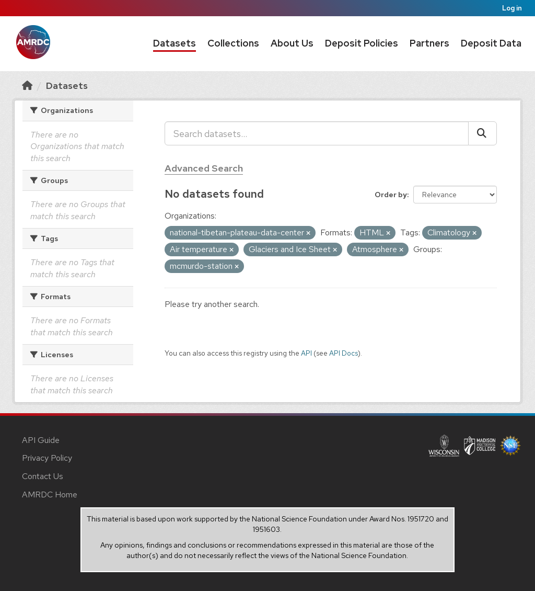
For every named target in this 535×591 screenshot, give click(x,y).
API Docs (343, 353)
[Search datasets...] (317, 133)
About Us (292, 43)
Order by (391, 194)
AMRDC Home (49, 494)
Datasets (174, 43)
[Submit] (482, 133)
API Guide (41, 440)
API (306, 353)
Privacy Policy (47, 457)
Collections (233, 43)
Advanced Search (204, 168)
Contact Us (42, 476)
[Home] (27, 85)
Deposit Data (491, 43)
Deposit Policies (361, 43)
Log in (512, 8)
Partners (429, 43)
